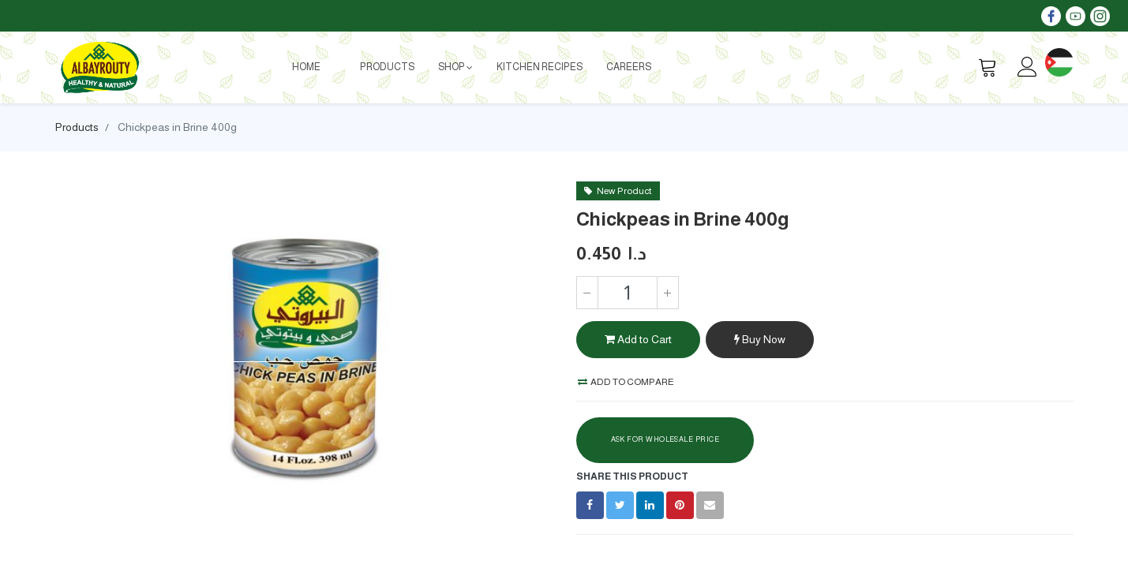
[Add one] (668, 292)
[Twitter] (620, 505)
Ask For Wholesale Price (665, 439)
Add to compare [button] (626, 381)
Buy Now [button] (759, 339)
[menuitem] (306, 67)
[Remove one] (587, 292)
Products (77, 127)
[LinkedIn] (650, 505)
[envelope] (710, 505)
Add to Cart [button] (638, 339)
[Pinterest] (680, 505)
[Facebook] (590, 505)
